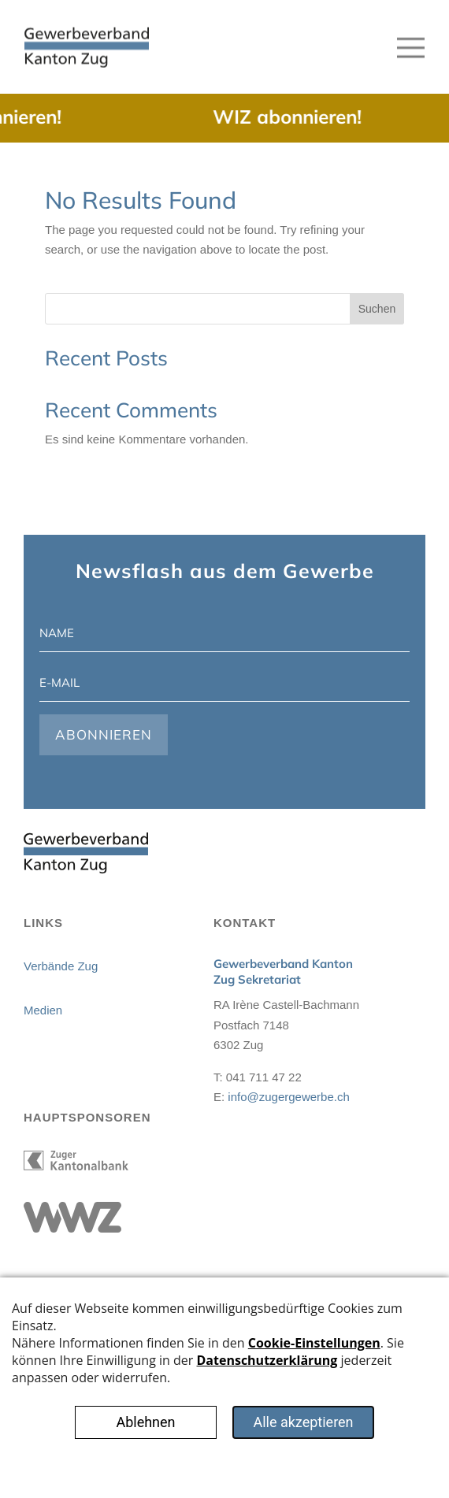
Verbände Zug (61, 966)
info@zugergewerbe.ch (288, 1096)
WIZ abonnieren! (295, 116)
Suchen (376, 308)
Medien (43, 1010)
